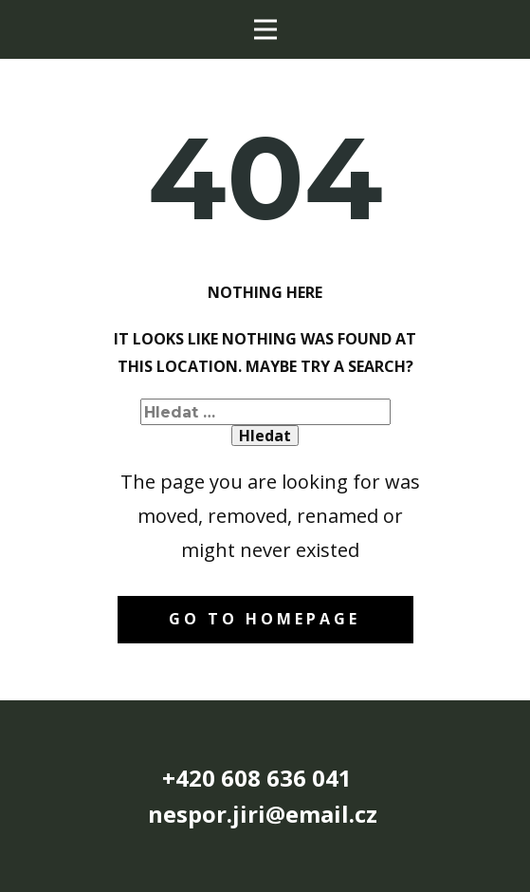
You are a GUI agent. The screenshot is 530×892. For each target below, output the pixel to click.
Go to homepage (264, 618)
